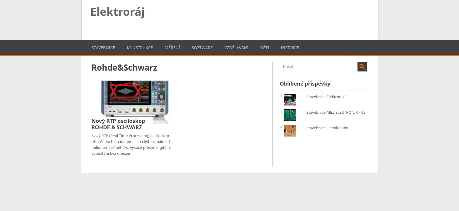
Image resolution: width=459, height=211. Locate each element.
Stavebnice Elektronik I (326, 96)
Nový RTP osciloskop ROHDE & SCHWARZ (118, 124)
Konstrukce (140, 47)
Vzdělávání (237, 47)
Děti (264, 47)
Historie (290, 47)
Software (202, 47)
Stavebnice (103, 47)
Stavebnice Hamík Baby (327, 127)
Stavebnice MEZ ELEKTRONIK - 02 (335, 112)
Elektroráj (117, 11)
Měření (172, 47)
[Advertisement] (261, 19)
